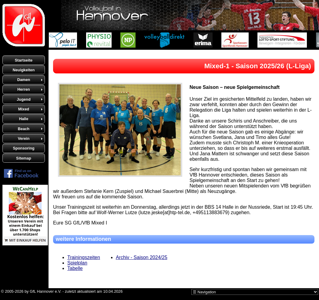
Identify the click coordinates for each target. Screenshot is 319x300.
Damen (23, 79)
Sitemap (23, 158)
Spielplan (77, 262)
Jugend (24, 99)
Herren (23, 89)
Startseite (23, 60)
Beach (23, 128)
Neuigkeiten (24, 70)
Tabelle (75, 268)
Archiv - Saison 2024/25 (141, 257)
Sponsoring (23, 148)
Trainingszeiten (83, 257)
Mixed (23, 109)
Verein (23, 138)
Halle (24, 118)
